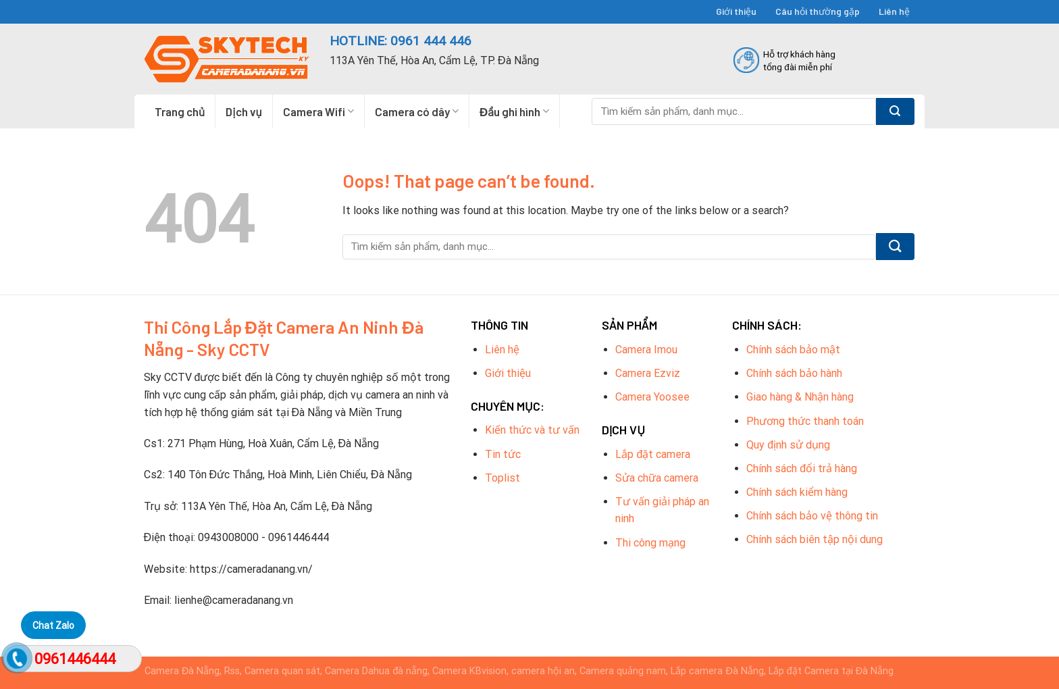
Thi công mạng (650, 542)
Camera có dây (417, 111)
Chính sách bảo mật (793, 349)
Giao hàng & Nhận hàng (800, 396)
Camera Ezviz (647, 373)
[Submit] (895, 111)
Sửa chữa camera (656, 477)
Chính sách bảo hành (794, 373)
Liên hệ (894, 11)
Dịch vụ (244, 111)
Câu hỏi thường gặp (817, 11)
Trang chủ (180, 111)
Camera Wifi (318, 111)
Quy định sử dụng (788, 444)
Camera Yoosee (652, 396)
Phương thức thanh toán (805, 421)
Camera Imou (646, 349)
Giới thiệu (736, 11)
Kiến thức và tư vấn (532, 430)
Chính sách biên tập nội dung (814, 539)
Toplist (502, 477)
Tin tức (503, 454)
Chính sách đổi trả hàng (801, 468)
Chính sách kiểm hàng (797, 492)
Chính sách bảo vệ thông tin (812, 515)
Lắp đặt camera (652, 454)
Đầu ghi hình (514, 111)
